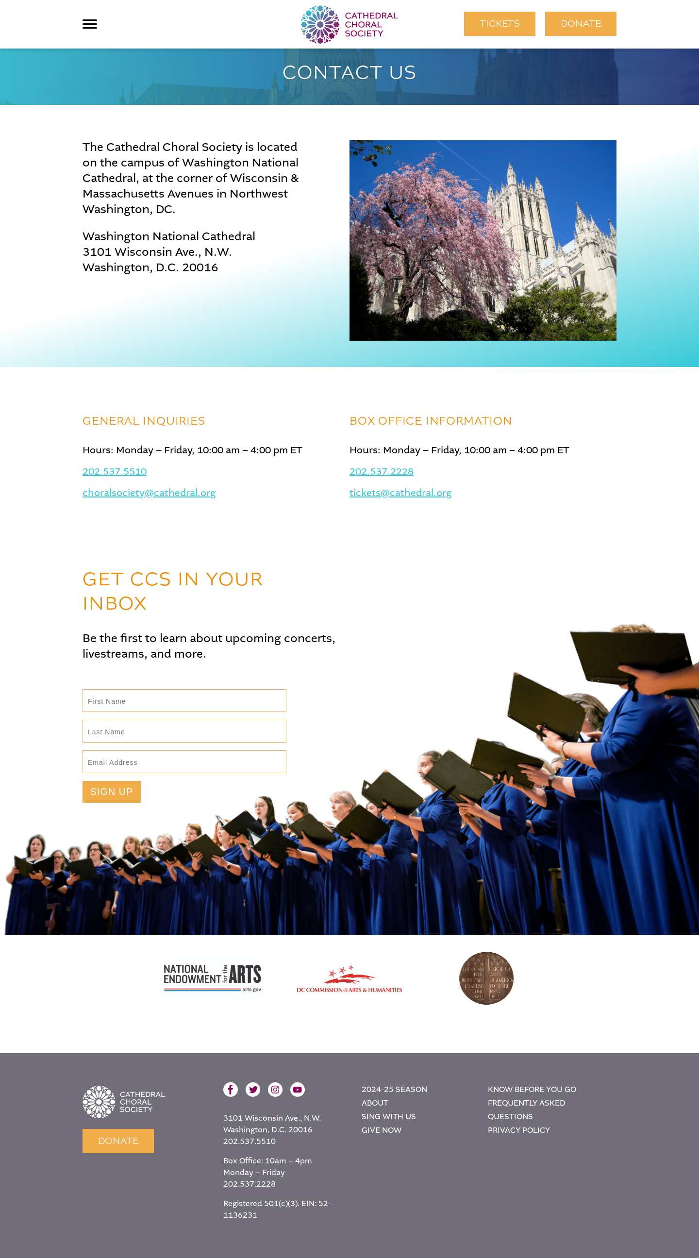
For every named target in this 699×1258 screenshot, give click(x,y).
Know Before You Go (532, 1089)
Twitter (253, 1089)
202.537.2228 (382, 471)
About (375, 1103)
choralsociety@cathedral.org (149, 493)
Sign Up (111, 791)
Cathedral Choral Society (349, 24)
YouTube (297, 1089)
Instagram (275, 1089)
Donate (581, 23)
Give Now (381, 1130)
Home (124, 1101)
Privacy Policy (519, 1130)
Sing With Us (389, 1116)
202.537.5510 (115, 471)
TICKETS (500, 23)
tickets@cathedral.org (400, 493)
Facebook (230, 1089)
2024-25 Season (394, 1089)
